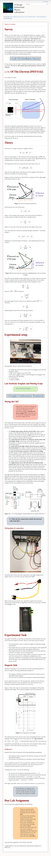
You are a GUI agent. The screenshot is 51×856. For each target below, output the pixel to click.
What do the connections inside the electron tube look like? (26, 520)
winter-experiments (41, 16)
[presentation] (7, 71)
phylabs (15, 16)
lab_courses (21, 16)
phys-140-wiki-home (30, 16)
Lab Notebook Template (24, 388)
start (11, 16)
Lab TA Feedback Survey (26, 58)
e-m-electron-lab (7, 18)
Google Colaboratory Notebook (26, 395)
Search (47, 4)
